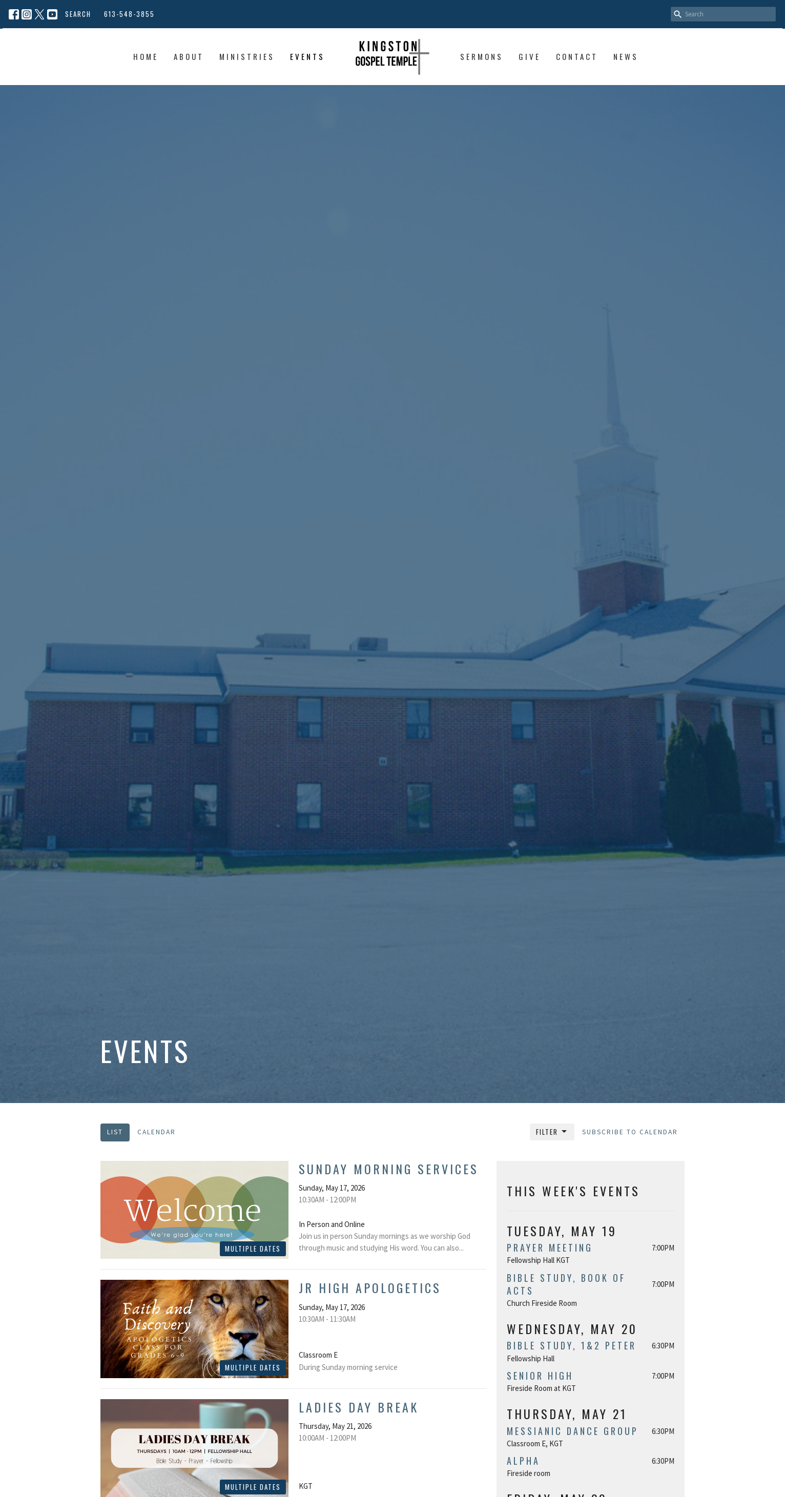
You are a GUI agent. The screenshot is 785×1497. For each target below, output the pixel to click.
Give (530, 56)
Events (307, 56)
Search (78, 14)
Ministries (247, 56)
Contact (577, 56)
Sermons (481, 56)
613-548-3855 (129, 14)
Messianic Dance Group (572, 1431)
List (115, 1132)
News (625, 56)
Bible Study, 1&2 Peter (571, 1345)
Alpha (523, 1460)
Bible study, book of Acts (566, 1284)
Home (145, 56)
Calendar (156, 1132)
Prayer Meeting (550, 1247)
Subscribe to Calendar (630, 1132)
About (189, 56)
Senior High (540, 1375)
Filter (552, 1132)
